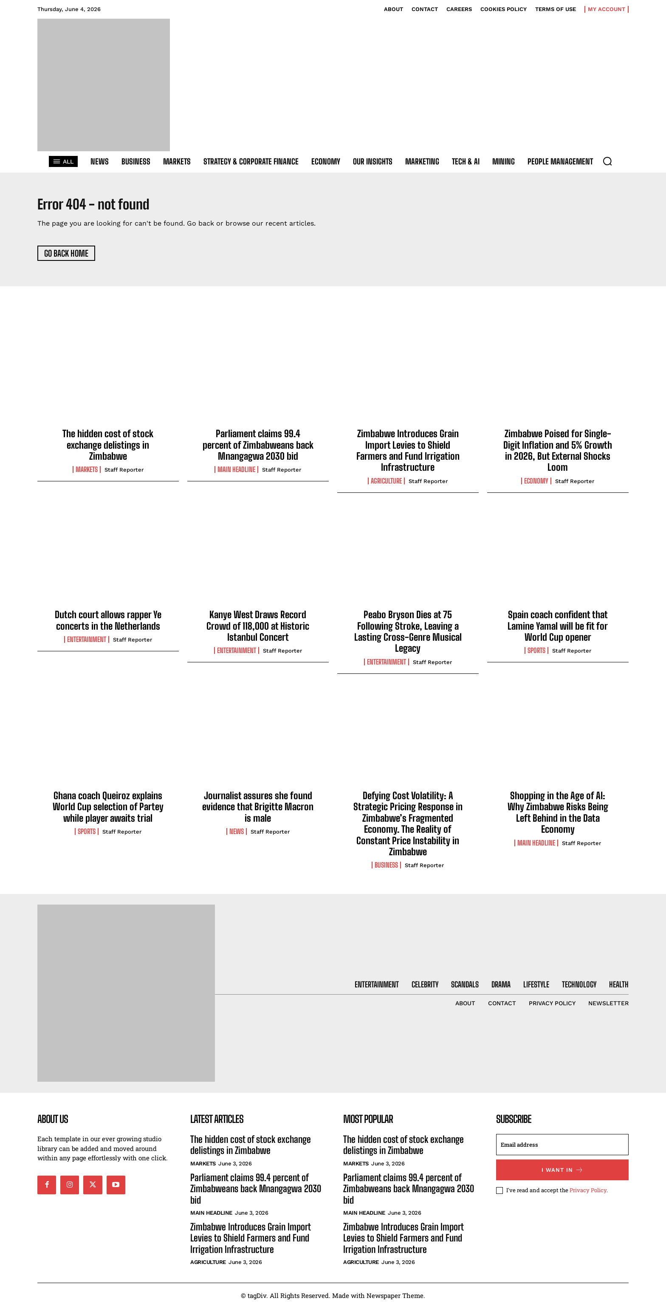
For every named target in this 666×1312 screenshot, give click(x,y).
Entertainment (86, 643)
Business (386, 869)
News (236, 835)
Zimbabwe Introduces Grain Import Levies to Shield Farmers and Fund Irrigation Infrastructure (408, 454)
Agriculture (386, 485)
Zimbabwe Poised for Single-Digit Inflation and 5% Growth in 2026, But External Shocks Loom (557, 454)
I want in (563, 1174)
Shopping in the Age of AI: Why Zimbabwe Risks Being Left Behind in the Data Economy (558, 816)
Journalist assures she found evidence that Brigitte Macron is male (257, 811)
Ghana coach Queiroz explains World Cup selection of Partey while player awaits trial (108, 811)
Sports (536, 655)
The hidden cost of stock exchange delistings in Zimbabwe (107, 449)
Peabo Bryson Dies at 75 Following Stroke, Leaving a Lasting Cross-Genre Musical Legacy (408, 635)
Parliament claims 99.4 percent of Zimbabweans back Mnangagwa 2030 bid (258, 449)
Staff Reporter (124, 474)
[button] (607, 161)
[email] (562, 1148)
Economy (536, 485)
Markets (87, 474)
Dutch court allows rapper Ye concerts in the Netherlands (108, 624)
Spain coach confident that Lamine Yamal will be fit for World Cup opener (558, 630)
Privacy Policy (588, 1194)
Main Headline (236, 474)
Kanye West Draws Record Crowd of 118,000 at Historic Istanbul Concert (257, 630)
